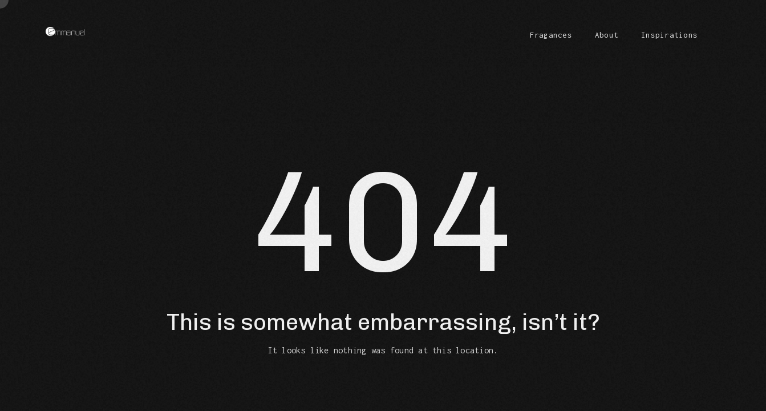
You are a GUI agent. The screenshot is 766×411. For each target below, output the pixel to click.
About (606, 34)
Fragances (551, 34)
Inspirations (669, 34)
